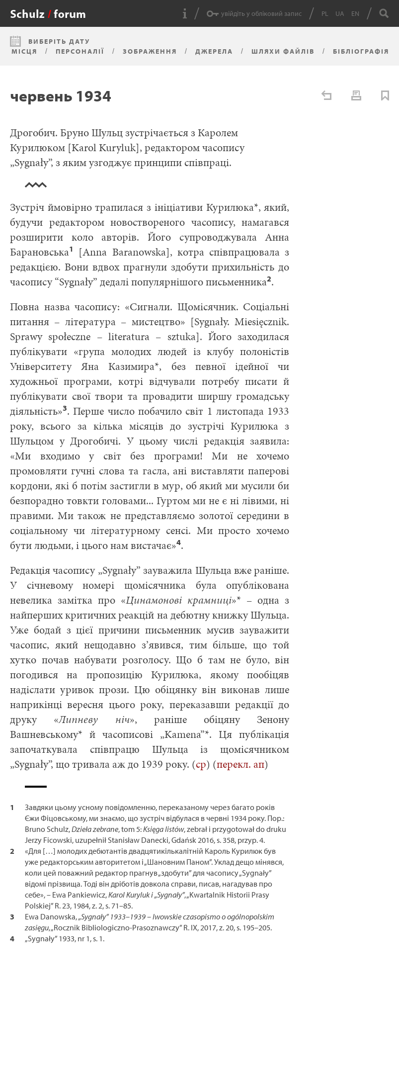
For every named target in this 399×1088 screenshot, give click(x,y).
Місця (24, 51)
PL (324, 13)
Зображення (150, 51)
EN (355, 13)
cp (201, 764)
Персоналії (80, 51)
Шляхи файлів (283, 51)
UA (339, 13)
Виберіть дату (59, 41)
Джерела (214, 51)
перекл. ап (240, 764)
